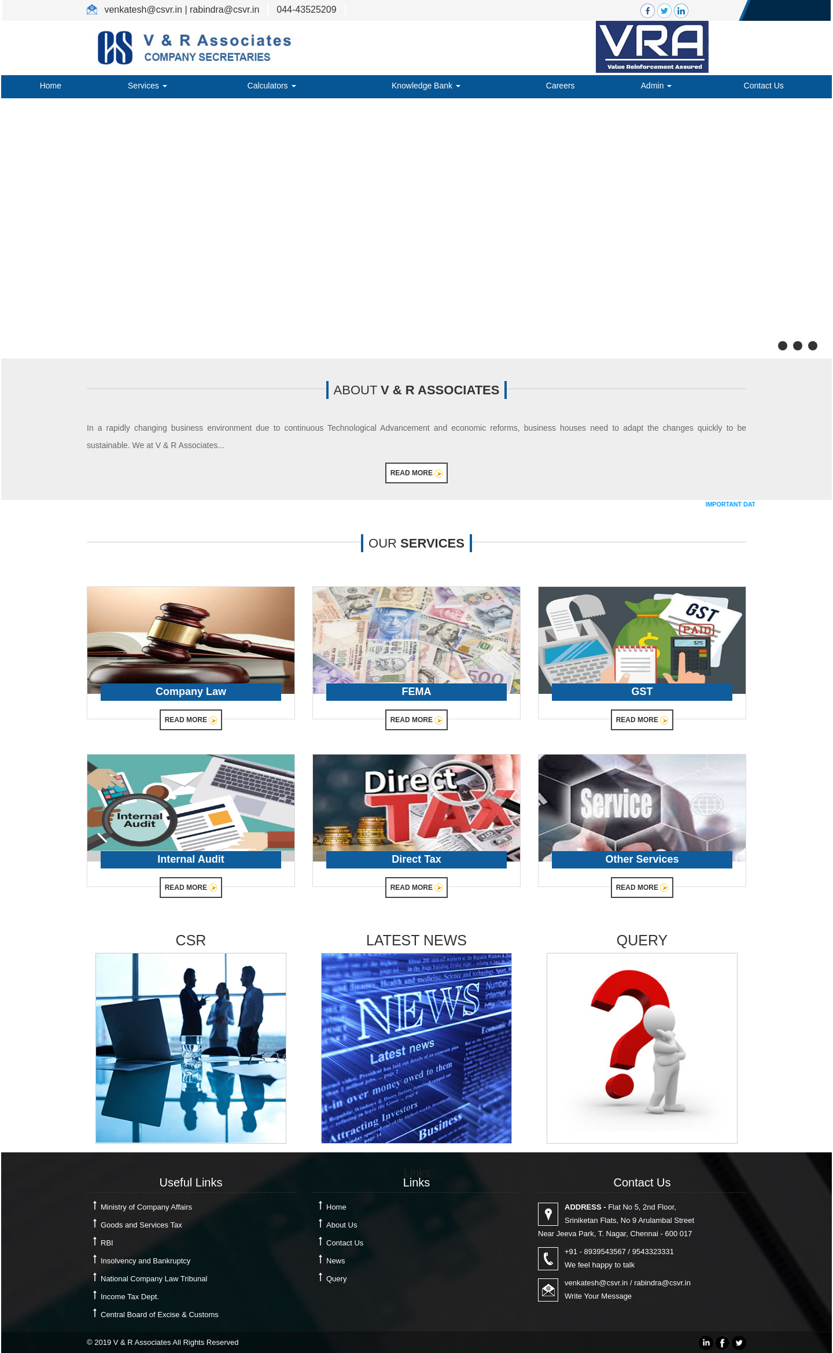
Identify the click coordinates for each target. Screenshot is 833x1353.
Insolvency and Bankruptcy (145, 1260)
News (335, 1260)
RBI (107, 1243)
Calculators (272, 85)
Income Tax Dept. (130, 1296)
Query (336, 1278)
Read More (416, 473)
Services (147, 85)
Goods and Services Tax (141, 1225)
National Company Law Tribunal (154, 1278)
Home (50, 85)
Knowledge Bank (426, 85)
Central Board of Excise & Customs (160, 1314)
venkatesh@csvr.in (596, 1282)
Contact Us (764, 85)
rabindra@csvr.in (662, 1282)
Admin (656, 85)
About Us (341, 1225)
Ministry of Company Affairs (146, 1207)
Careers (560, 85)
